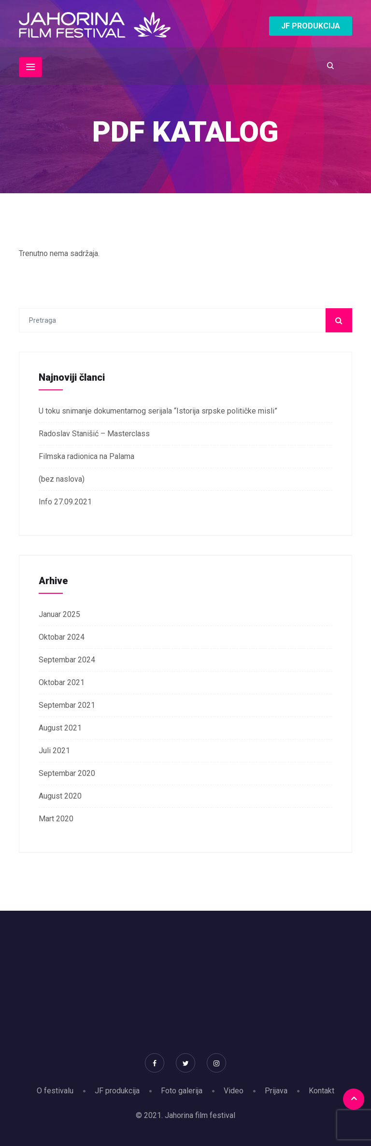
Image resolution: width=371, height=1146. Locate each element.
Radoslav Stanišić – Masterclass (94, 433)
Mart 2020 (56, 818)
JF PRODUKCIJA (310, 25)
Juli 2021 (54, 750)
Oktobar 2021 (62, 682)
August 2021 (60, 727)
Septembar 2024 (67, 659)
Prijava (276, 1090)
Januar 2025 (59, 614)
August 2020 (60, 796)
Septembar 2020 (67, 773)
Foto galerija (181, 1090)
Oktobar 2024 (62, 637)
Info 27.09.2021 (65, 501)
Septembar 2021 (67, 705)
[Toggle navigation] (30, 67)
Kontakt (321, 1090)
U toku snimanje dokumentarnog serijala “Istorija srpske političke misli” (158, 410)
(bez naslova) (62, 479)
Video (233, 1090)
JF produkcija (117, 1090)
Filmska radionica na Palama (86, 456)
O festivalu (55, 1090)
